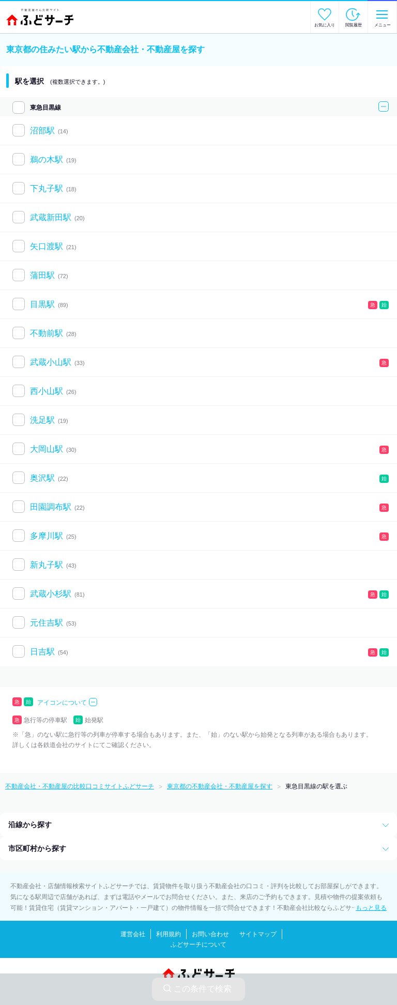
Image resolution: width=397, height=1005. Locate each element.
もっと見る (371, 907)
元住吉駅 (46, 622)
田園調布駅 (50, 506)
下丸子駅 (46, 188)
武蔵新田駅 (50, 217)
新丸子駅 (46, 564)
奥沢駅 (42, 478)
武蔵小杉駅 (50, 593)
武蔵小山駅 (50, 362)
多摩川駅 (46, 535)
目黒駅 (42, 304)
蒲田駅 (42, 275)
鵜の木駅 (46, 159)
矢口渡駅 (46, 246)
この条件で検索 (197, 988)
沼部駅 (42, 130)
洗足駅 (42, 420)
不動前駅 (46, 333)
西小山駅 (46, 391)
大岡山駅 (46, 449)
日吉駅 (42, 651)
